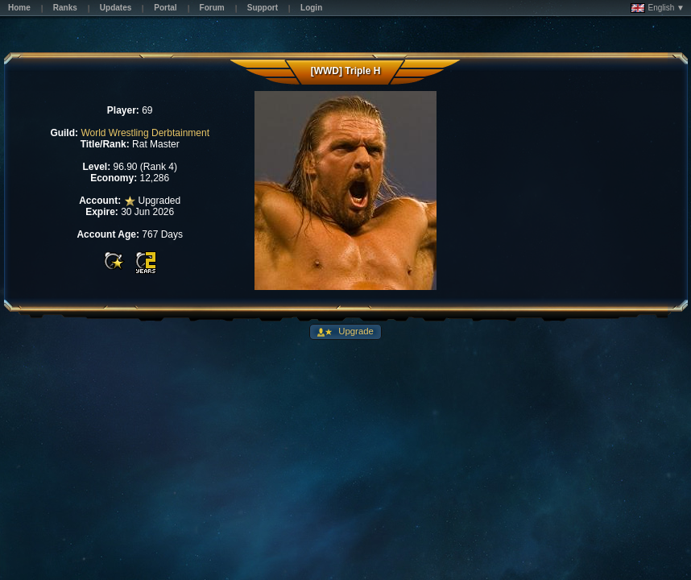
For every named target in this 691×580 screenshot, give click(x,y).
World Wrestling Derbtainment (145, 133)
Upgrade (355, 331)
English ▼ (658, 8)
